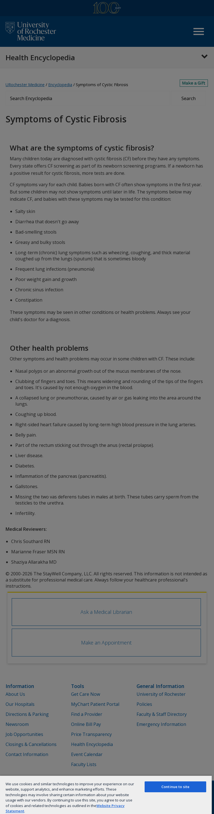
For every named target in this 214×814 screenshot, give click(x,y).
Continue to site (175, 786)
